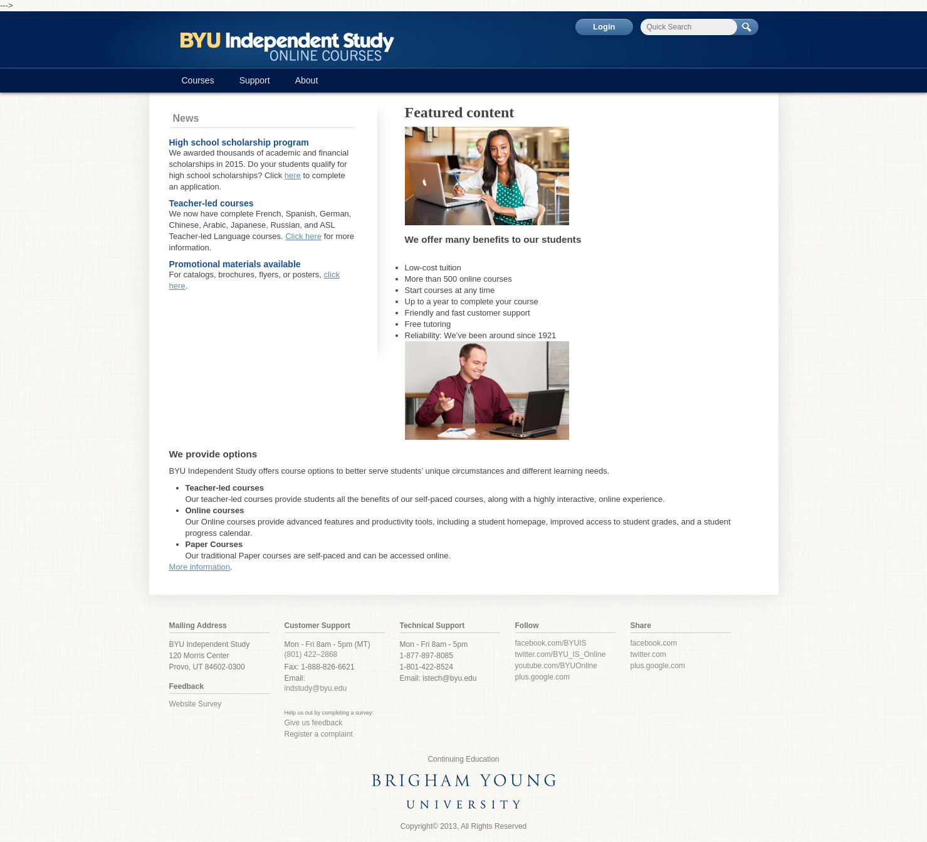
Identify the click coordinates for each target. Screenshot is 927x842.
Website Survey (195, 704)
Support (254, 80)
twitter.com (648, 654)
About (306, 80)
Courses (198, 80)
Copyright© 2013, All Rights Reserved (464, 826)
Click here (303, 236)
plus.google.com (542, 677)
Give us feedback (314, 722)
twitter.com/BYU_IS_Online (560, 654)
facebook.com (654, 643)
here (293, 175)
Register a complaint (319, 734)
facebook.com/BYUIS (551, 643)
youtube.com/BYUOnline (556, 665)
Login (604, 26)
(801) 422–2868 (311, 654)
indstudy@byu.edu (316, 688)
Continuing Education (463, 759)
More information (200, 567)
